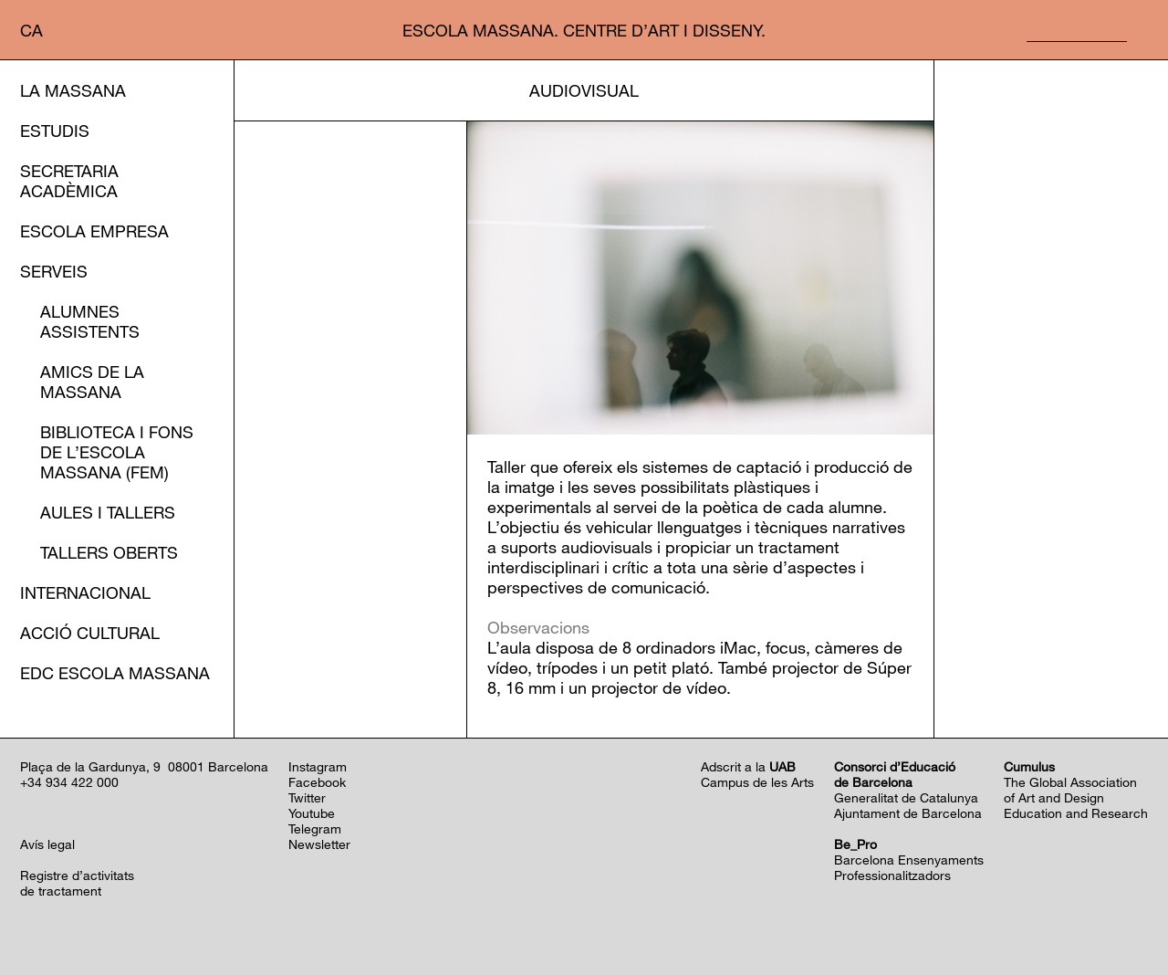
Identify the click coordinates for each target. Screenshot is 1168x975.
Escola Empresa (94, 231)
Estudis (54, 131)
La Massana (73, 90)
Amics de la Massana (92, 382)
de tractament (60, 890)
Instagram (317, 766)
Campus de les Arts (757, 782)
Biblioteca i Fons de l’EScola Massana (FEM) (116, 452)
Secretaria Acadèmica (69, 181)
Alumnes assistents (90, 321)
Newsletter (319, 844)
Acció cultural (90, 633)
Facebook (317, 782)
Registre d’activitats (77, 875)
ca (31, 30)
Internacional (85, 592)
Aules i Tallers (107, 512)
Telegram (314, 828)
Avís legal (47, 844)
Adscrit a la (748, 766)
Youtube (311, 813)
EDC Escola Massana (115, 673)
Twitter (307, 797)
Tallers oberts (109, 552)
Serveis (54, 271)
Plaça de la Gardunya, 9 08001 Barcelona (144, 766)
